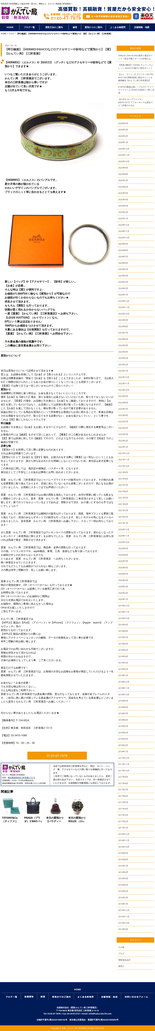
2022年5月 (123, 421)
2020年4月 (123, 580)
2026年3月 (123, 129)
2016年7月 (123, 865)
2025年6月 (123, 186)
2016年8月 (123, 859)
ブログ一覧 (29, 27)
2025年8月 (123, 174)
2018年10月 (123, 694)
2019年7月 (123, 637)
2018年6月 (123, 719)
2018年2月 (123, 745)
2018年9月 (123, 700)
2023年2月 (123, 364)
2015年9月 (123, 929)
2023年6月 (123, 339)
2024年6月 (123, 263)
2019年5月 (123, 650)
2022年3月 (123, 434)
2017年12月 (123, 757)
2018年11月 (123, 688)
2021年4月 (123, 504)
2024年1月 (123, 294)
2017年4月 (123, 808)
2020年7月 (123, 561)
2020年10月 (123, 542)
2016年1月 (123, 903)
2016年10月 (123, 846)
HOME (10, 27)
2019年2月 (123, 669)
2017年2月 (123, 821)
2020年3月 (123, 586)
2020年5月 (123, 573)
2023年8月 (123, 326)
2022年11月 (123, 383)
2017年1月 (123, 827)
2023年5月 (123, 345)
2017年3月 (123, 815)
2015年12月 (123, 910)
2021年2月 (123, 516)
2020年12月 (123, 529)
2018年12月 (123, 681)
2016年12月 (123, 834)
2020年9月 (123, 548)
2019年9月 (123, 624)
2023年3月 (123, 358)
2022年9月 (123, 396)
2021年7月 (123, 485)
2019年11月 (123, 611)
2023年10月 (123, 313)
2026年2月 (123, 136)
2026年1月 (123, 142)
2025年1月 (123, 218)
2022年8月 (123, 402)
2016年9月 (123, 853)
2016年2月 (123, 897)
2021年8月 (123, 478)
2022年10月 (123, 389)
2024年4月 (123, 275)
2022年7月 (123, 408)
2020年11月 (123, 535)
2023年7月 (123, 332)
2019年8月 (123, 631)
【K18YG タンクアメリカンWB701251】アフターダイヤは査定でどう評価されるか (135, 102)
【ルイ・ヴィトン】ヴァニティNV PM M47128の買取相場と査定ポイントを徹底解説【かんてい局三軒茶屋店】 (135, 77)
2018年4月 (123, 732)
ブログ (11, 33)
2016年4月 (123, 884)
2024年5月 (123, 269)
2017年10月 (123, 770)
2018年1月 (123, 751)
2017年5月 (123, 802)
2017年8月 (123, 783)
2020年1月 (123, 599)
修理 (75, 27)
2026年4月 (123, 123)
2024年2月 (123, 288)
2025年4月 (123, 199)
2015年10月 (123, 922)
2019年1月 (123, 675)
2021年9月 (123, 472)
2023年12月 (123, 301)
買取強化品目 (124, 959)
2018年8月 (123, 707)
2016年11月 (123, 840)
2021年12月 (123, 453)
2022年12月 (123, 377)
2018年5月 (123, 726)
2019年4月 (123, 656)
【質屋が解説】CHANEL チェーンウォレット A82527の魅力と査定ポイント (135, 66)
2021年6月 (123, 491)
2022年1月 (123, 446)
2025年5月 (123, 193)
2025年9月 (123, 167)
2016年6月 (123, 872)
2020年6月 (123, 567)
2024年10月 (123, 237)
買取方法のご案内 (54, 27)
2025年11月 (123, 155)
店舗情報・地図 (141, 27)
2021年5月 (123, 497)
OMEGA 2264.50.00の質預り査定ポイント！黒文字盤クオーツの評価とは (135, 57)
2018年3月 (123, 738)
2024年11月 (123, 231)
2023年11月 (123, 307)
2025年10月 (123, 161)
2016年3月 (123, 891)
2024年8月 (123, 250)
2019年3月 (123, 662)
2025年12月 (123, 148)
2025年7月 (123, 180)
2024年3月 (123, 281)
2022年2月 (123, 440)
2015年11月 (123, 916)
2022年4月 (123, 428)
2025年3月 (123, 205)
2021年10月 (123, 466)
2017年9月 (123, 776)
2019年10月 (123, 618)
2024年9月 (123, 243)
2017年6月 (123, 796)
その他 (121, 947)
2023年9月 (123, 320)
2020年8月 (123, 554)
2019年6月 (123, 643)
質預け (121, 966)
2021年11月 (123, 459)
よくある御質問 (117, 27)
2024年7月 (123, 256)
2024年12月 (123, 224)
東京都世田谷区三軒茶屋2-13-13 (21, 777)
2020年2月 (123, 592)
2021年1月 (123, 523)
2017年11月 (123, 764)
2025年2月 (123, 212)
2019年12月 (123, 605)
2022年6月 (123, 415)
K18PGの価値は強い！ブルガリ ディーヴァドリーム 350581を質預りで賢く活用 (136, 89)
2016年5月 (123, 878)
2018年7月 (123, 713)
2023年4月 (123, 351)
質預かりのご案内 (93, 27)
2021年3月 (123, 510)
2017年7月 (123, 789)
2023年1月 (123, 370)
